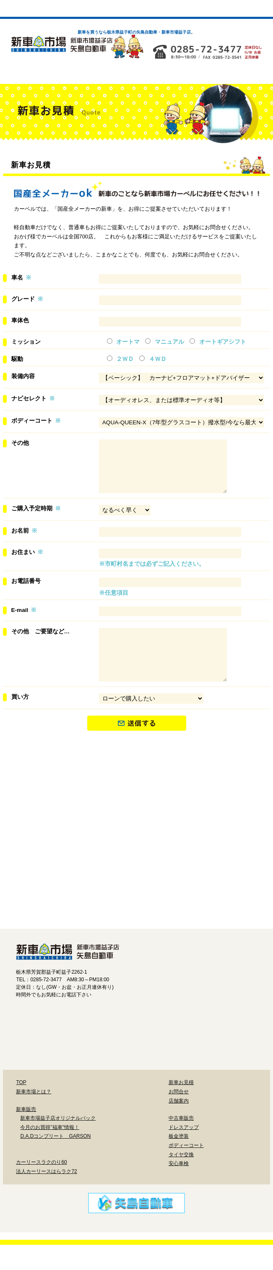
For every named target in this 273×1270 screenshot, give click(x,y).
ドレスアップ (58, 887)
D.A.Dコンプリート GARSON (55, 1161)
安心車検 (172, 923)
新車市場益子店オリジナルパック (54, 813)
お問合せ (179, 1117)
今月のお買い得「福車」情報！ (135, 813)
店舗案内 (179, 1126)
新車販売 (26, 1134)
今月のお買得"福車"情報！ (49, 1152)
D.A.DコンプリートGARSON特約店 (216, 813)
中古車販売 (181, 1143)
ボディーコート (212, 887)
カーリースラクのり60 (41, 1187)
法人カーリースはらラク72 (46, 1196)
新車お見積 (181, 1108)
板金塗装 (179, 1161)
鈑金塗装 (135, 887)
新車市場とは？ (33, 1117)
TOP (21, 1108)
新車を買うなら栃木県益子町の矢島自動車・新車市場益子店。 (136, 32)
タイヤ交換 (95, 923)
